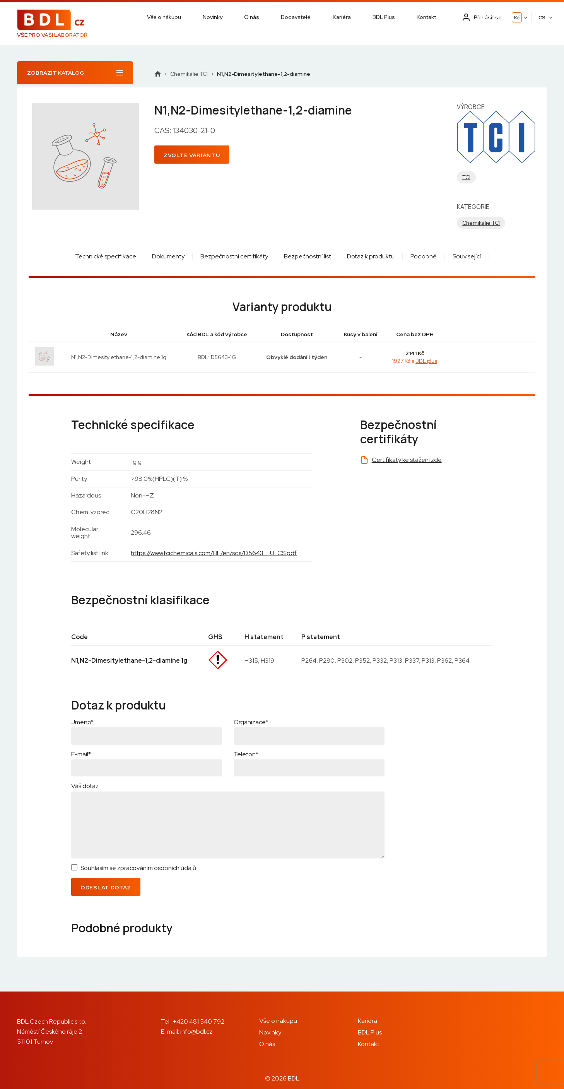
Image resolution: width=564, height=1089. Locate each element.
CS (541, 17)
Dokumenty (168, 256)
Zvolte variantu (192, 155)
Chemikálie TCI (189, 73)
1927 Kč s (414, 360)
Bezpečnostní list (307, 256)
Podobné (423, 256)
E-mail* (81, 754)
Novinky (212, 17)
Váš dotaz (85, 786)
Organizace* (251, 722)
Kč (517, 17)
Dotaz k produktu (371, 256)
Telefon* (246, 754)
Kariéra (342, 17)
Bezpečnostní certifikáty (234, 256)
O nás (251, 17)
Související (467, 256)
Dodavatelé (296, 17)
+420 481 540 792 (198, 1021)
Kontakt (426, 17)
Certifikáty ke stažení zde (407, 460)
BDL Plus (384, 17)
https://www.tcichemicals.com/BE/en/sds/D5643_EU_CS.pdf (214, 553)
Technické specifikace (105, 256)
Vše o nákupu (164, 17)
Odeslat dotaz (105, 887)
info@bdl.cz (196, 1031)
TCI (466, 177)
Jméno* (82, 722)
